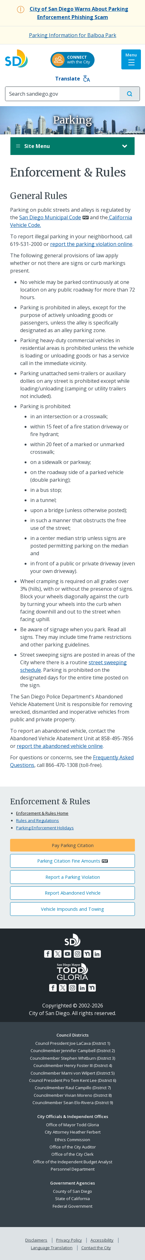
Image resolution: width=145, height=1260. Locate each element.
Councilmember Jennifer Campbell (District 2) (73, 1050)
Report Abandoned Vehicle (73, 893)
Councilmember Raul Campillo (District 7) (73, 1087)
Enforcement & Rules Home (42, 813)
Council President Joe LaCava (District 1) (72, 1043)
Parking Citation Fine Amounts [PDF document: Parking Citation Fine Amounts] (68, 861)
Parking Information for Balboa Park (72, 35)
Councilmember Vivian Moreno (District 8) (73, 1095)
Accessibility (101, 1240)
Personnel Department (73, 1169)
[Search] (62, 94)
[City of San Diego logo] (16, 56)
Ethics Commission (72, 1139)
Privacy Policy (69, 1240)
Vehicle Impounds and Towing (72, 909)
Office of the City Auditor (72, 1147)
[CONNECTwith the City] (72, 60)
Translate (72, 78)
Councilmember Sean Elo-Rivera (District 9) (72, 1102)
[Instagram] (77, 954)
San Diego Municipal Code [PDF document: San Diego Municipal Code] (50, 217)
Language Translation (51, 1247)
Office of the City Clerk (72, 1154)
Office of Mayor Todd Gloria (72, 1125)
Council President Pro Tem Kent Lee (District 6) (72, 1080)
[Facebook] (48, 954)
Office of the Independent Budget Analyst (72, 1162)
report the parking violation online (91, 244)
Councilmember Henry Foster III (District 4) (72, 1065)
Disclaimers (36, 1240)
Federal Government (72, 1206)
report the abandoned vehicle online (60, 745)
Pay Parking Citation (73, 845)
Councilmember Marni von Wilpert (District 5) (72, 1073)
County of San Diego (72, 1191)
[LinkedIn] (97, 954)
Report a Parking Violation (72, 877)
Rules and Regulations (37, 820)
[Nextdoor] (87, 954)
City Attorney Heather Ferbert (73, 1132)
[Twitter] (57, 954)
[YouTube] (67, 954)
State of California (72, 1198)
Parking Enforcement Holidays (45, 828)
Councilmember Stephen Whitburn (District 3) (72, 1058)
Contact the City (96, 1247)
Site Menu (66, 146)
